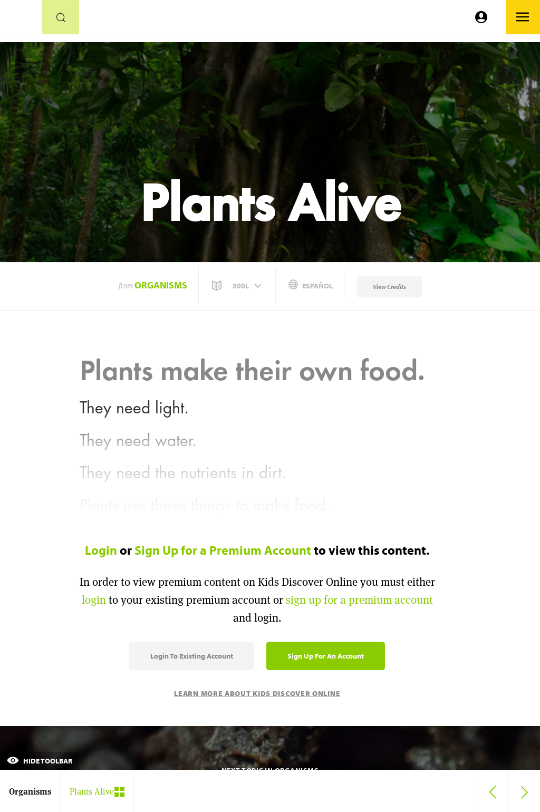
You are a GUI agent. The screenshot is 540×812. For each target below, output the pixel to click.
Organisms (160, 285)
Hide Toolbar (39, 761)
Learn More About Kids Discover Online (257, 693)
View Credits (389, 287)
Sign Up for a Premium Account (222, 550)
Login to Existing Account (191, 656)
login (94, 600)
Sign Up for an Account (325, 656)
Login (101, 550)
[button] (237, 286)
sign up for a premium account (359, 600)
